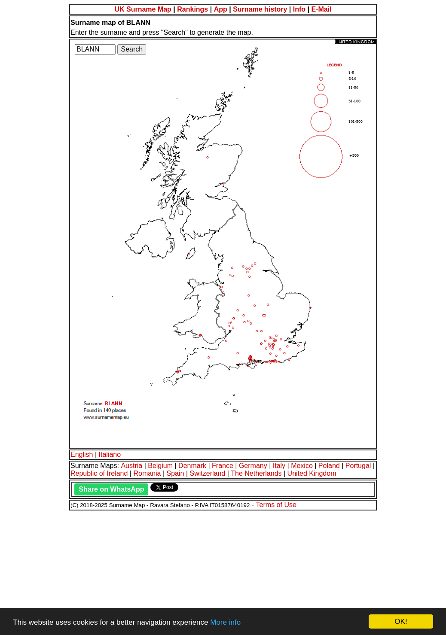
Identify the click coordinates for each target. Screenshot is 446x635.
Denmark (192, 465)
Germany (253, 465)
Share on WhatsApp (111, 489)
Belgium (160, 465)
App (220, 9)
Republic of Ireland (99, 473)
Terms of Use (276, 504)
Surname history (260, 9)
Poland (329, 465)
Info (299, 9)
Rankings (192, 9)
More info (225, 622)
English (81, 454)
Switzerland (208, 473)
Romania (147, 473)
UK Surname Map (142, 9)
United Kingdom (311, 473)
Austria (131, 465)
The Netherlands (256, 473)
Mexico (302, 465)
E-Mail (321, 9)
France (222, 465)
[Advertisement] (223, 571)
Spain (175, 473)
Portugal (358, 465)
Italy (279, 465)
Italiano (110, 454)
